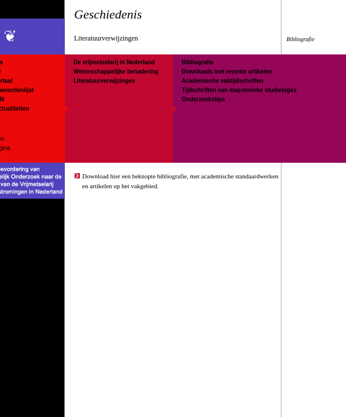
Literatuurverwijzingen (104, 81)
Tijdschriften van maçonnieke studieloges (239, 90)
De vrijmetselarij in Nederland (114, 62)
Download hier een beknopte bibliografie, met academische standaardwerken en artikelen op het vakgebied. (180, 181)
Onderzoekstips (203, 99)
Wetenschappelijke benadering (116, 71)
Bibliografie (198, 62)
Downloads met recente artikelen (227, 71)
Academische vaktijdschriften (222, 81)
